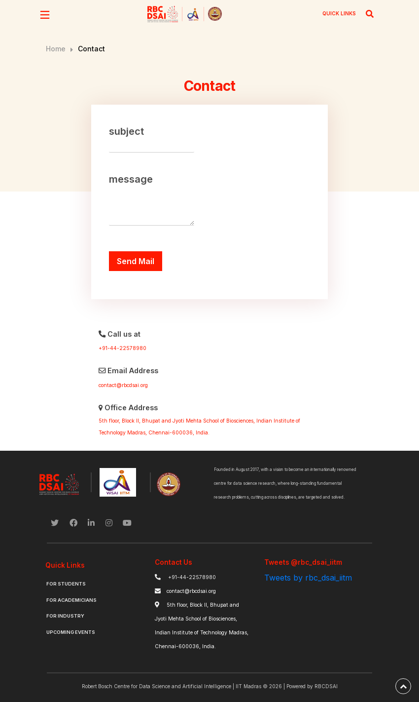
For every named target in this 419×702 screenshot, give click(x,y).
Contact (91, 48)
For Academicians (71, 600)
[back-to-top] (403, 686)
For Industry (65, 616)
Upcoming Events (70, 632)
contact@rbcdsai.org (123, 385)
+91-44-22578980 (122, 348)
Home (56, 48)
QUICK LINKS (339, 13)
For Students (66, 583)
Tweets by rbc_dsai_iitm (308, 578)
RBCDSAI (326, 686)
